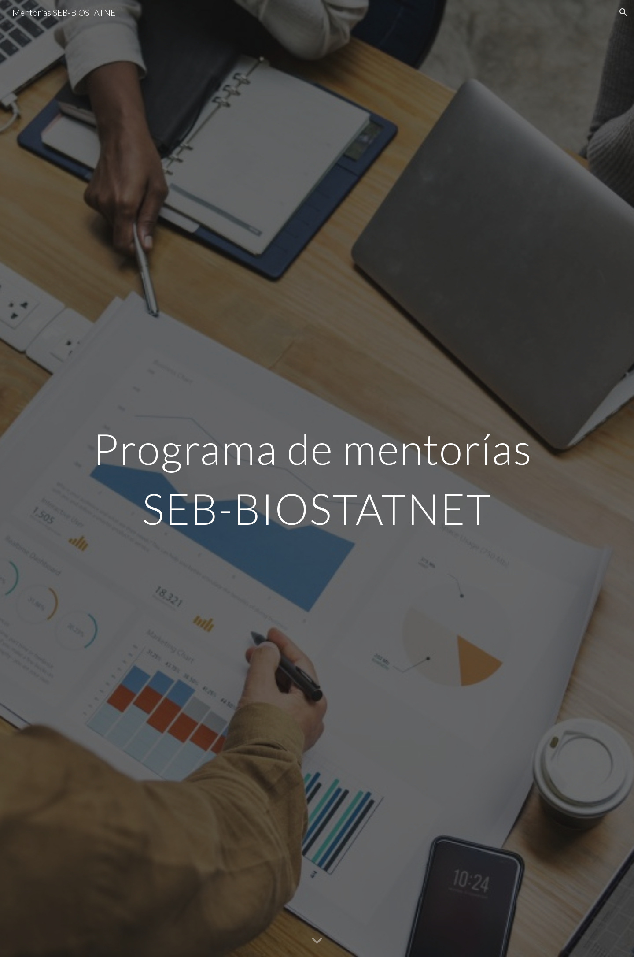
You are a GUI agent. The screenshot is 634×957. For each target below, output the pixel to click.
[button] (623, 12)
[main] (317, 478)
